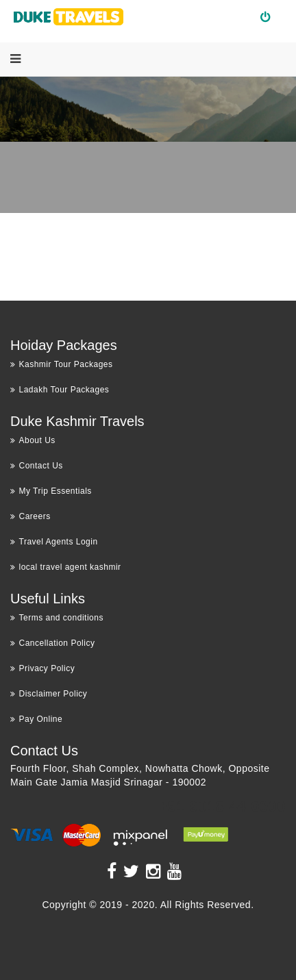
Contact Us (36, 465)
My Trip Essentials (51, 491)
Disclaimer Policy (48, 694)
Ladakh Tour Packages (59, 389)
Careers (30, 516)
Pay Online (36, 719)
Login (271, 16)
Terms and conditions (56, 618)
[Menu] (15, 59)
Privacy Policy (42, 668)
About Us (33, 440)
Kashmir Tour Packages (61, 364)
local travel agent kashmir (65, 567)
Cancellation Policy (52, 643)
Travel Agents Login (54, 541)
